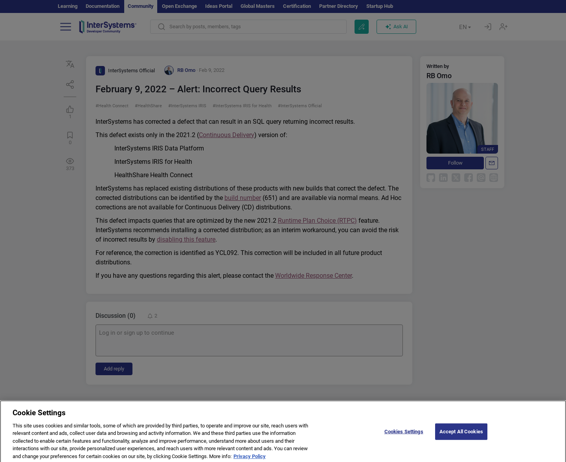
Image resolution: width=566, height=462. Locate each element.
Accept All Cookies (461, 435)
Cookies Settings (403, 435)
